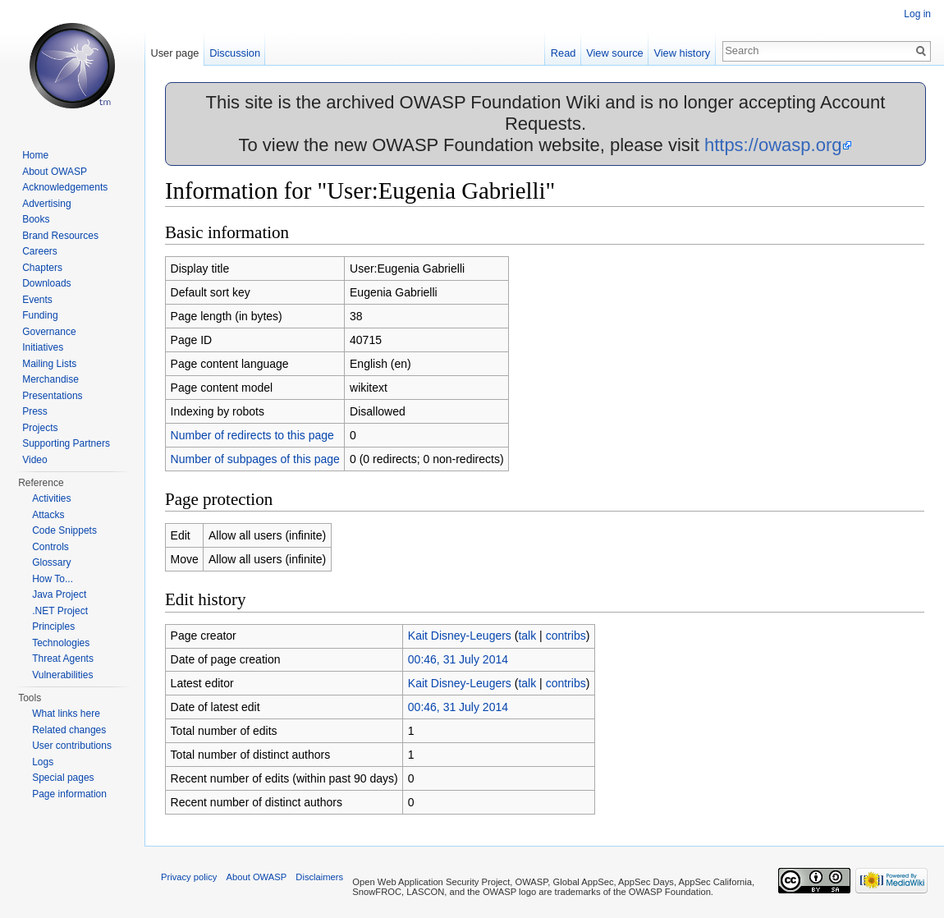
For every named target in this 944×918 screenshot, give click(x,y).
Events (37, 299)
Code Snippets (64, 530)
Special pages (63, 777)
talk (527, 635)
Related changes (69, 730)
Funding (39, 315)
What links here (66, 713)
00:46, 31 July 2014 (458, 659)
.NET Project (60, 611)
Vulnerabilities (62, 675)
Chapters (42, 267)
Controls (50, 547)
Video (34, 460)
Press (35, 411)
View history (681, 53)
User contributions (72, 745)
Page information (69, 794)
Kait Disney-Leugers (459, 635)
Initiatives (42, 347)
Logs (42, 762)
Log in (917, 14)
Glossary (51, 562)
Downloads (46, 283)
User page (174, 53)
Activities (51, 498)
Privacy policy (189, 877)
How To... (52, 579)
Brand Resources (60, 235)
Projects (39, 428)
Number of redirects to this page (252, 435)
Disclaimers (319, 877)
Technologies (60, 643)
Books (35, 219)
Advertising (46, 203)
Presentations (52, 396)
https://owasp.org (773, 145)
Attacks (48, 515)
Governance (49, 331)
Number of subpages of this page (255, 459)
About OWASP (54, 171)
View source (614, 53)
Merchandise (50, 379)
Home (35, 155)
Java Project (59, 594)
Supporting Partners (66, 443)
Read (563, 53)
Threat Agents (63, 658)
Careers (39, 251)
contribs (566, 635)
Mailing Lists (49, 363)
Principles (53, 626)
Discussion (234, 53)
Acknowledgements (65, 187)
